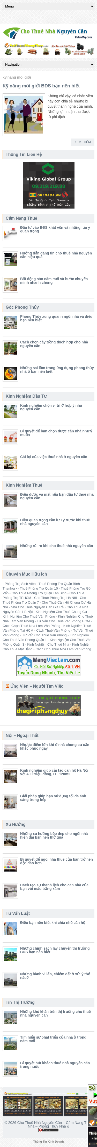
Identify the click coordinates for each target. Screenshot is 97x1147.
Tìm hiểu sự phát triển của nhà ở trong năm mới (53, 1039)
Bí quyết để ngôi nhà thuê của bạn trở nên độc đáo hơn (56, 861)
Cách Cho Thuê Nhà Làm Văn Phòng (63, 649)
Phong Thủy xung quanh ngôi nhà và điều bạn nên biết (56, 318)
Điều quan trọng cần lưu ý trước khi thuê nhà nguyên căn (55, 522)
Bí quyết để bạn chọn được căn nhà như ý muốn (56, 433)
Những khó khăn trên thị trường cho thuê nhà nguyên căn (55, 1013)
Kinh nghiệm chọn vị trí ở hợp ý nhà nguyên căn (51, 407)
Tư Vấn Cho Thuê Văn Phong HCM (63, 621)
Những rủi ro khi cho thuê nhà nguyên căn (56, 546)
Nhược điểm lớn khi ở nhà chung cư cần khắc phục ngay (54, 746)
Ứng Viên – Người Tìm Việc (36, 686)
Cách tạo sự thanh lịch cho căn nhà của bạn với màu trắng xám (54, 887)
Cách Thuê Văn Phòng (53, 630)
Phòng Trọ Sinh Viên (20, 584)
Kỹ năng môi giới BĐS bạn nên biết (41, 85)
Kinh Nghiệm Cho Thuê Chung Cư (61, 612)
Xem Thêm (82, 142)
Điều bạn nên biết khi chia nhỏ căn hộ (52, 923)
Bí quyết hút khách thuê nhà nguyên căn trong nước (55, 1065)
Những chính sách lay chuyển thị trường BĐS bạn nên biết (54, 950)
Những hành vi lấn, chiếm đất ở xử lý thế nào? (55, 976)
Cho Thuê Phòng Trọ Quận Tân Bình (38, 593)
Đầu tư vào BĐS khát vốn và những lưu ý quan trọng (55, 229)
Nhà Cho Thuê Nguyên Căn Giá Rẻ (37, 607)
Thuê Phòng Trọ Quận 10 (39, 588)
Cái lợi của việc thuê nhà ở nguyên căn (53, 457)
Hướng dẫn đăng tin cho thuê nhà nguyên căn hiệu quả (56, 255)
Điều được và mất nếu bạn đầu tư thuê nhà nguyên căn (57, 496)
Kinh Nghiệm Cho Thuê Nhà (48, 644)
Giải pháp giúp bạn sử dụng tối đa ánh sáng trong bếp (53, 798)
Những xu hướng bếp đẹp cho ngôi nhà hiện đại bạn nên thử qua (54, 835)
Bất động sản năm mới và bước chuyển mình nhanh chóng (54, 281)
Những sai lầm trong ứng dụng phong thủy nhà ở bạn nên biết (57, 370)
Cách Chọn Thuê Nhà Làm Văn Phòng (31, 626)
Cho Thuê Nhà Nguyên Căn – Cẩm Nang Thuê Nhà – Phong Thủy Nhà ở (55, 1124)
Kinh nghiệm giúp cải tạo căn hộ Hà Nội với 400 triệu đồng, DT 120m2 (54, 772)
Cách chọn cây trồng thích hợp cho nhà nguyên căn (54, 344)
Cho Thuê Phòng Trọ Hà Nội (55, 598)
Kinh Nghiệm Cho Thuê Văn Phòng (29, 616)
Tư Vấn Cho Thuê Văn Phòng (44, 635)
